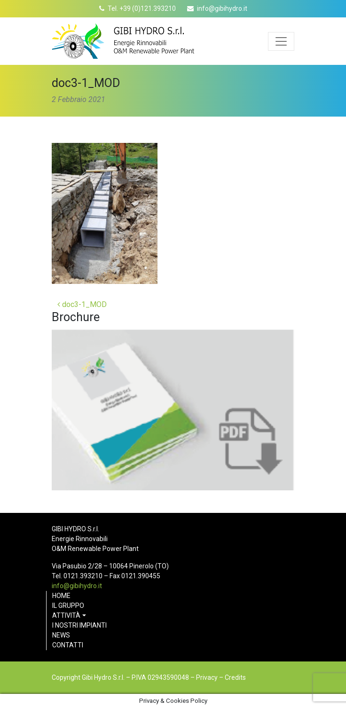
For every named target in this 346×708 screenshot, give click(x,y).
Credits (235, 677)
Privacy (207, 677)
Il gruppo (68, 605)
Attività (66, 615)
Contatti (67, 645)
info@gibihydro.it (222, 8)
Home (61, 595)
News (61, 635)
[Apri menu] (281, 41)
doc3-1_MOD (82, 304)
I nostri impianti (79, 625)
